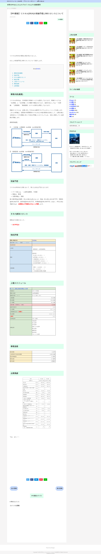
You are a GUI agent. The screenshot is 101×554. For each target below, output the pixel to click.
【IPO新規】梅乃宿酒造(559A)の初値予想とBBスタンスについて (84, 56)
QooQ (53, 553)
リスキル (34, 240)
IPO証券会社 (72, 106)
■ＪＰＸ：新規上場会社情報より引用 (19, 288)
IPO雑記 (71, 102)
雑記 (70, 116)
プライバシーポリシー (29, 1)
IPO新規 (60, 19)
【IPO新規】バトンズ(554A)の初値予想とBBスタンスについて (84, 48)
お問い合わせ (40, 1)
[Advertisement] (37, 37)
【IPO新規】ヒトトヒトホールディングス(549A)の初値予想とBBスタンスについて (84, 80)
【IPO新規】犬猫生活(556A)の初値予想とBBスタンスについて (84, 40)
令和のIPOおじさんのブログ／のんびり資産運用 (24, 5)
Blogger (71, 100)
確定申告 (71, 114)
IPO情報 (71, 108)
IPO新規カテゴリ (36, 495)
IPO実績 (71, 104)
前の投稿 (59, 488)
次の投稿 (14, 488)
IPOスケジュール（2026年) (14, 1)
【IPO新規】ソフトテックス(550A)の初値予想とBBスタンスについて (84, 72)
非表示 (38, 68)
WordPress (72, 112)
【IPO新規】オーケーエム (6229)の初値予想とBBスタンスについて (84, 64)
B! (36, 23)
